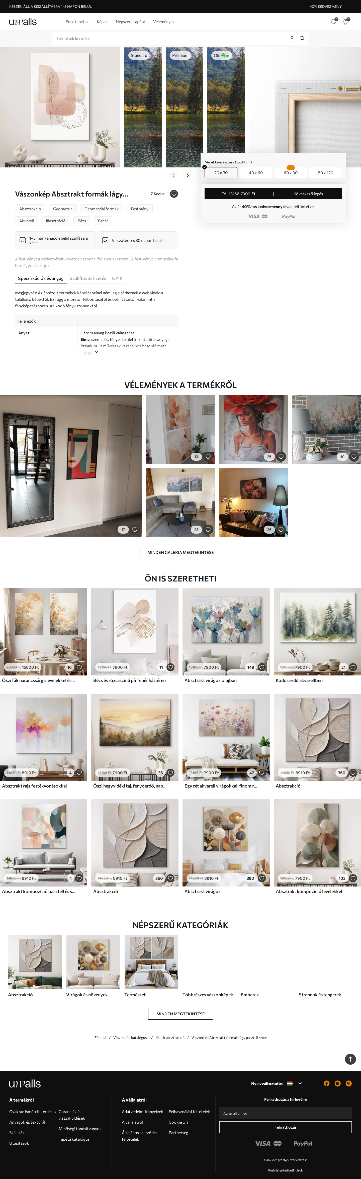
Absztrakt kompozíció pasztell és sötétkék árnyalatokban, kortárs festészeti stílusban (38, 878)
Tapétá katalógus (74, 1126)
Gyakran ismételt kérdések (33, 1099)
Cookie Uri (178, 1109)
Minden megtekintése (180, 1001)
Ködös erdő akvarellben (299, 667)
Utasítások (19, 1130)
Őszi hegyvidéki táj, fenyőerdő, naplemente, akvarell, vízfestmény (129, 773)
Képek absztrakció (170, 1025)
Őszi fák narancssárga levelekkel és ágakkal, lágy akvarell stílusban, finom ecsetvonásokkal (38, 667)
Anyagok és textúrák (27, 1109)
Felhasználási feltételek (189, 1099)
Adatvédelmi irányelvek (142, 1099)
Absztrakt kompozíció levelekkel (309, 878)
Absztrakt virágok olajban (211, 667)
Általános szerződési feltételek (140, 1123)
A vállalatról (132, 1109)
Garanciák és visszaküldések (72, 1102)
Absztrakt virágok (203, 878)
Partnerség (178, 1120)
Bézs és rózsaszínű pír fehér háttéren (129, 667)
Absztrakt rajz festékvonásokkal (34, 773)
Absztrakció (288, 773)
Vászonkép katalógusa (130, 1025)
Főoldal (100, 1025)
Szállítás (16, 1120)
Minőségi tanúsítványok (80, 1116)
